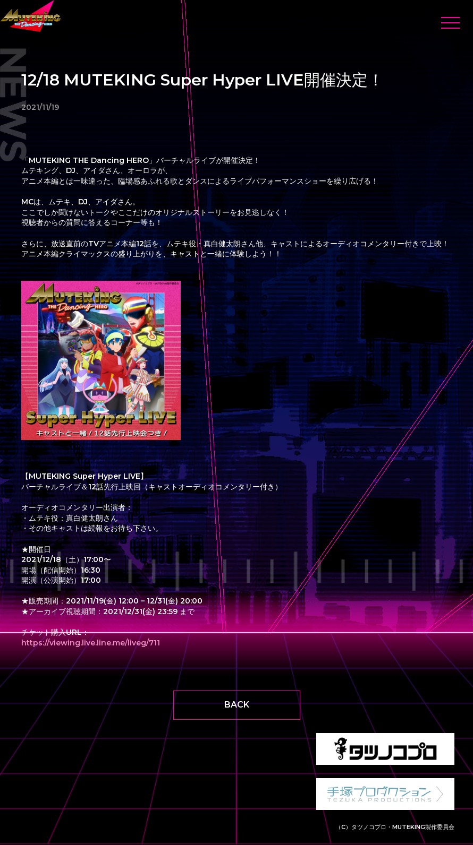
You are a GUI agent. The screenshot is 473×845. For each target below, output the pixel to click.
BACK (236, 705)
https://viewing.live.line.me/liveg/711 (90, 643)
